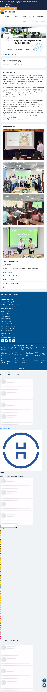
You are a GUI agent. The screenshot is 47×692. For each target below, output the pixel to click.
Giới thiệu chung (3, 360)
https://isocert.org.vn (10, 272)
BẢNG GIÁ (26, 22)
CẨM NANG (35, 22)
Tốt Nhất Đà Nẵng (6, 319)
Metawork (27, 368)
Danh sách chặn (15, 373)
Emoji (1, 528)
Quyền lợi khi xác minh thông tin (10, 304)
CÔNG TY (16, 16)
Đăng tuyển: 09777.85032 (8, 326)
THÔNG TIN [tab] (6, 54)
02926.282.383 (33, 1)
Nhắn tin (19, 49)
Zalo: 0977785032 (6, 333)
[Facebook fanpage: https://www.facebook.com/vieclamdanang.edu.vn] (2, 340)
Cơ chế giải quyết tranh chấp (34, 360)
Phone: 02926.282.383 (7, 331)
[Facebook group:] (6, 340)
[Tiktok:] (13, 340)
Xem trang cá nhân (5, 428)
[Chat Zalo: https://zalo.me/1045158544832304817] (10, 340)
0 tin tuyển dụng (28, 45)
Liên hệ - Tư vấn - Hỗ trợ (7, 307)
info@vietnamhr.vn (6, 336)
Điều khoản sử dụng (43, 360)
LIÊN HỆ (43, 22)
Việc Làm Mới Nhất (6, 314)
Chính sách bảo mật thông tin (25, 360)
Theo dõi (8, 49)
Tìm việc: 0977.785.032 (7, 328)
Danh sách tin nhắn (5, 373)
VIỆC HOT (31, 16)
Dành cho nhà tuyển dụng (8, 8)
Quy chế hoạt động (17, 360)
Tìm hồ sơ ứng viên (6, 297)
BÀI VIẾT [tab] (14, 54)
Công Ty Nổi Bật (5, 316)
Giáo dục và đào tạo (15, 287)
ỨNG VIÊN (7, 16)
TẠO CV (24, 16)
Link (4, 528)
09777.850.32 (11, 1)
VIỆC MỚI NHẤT (41, 16)
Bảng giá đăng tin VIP (7, 299)
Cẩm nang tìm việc (6, 321)
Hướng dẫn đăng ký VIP (7, 302)
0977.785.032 (22, 1)
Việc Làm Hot (5, 311)
